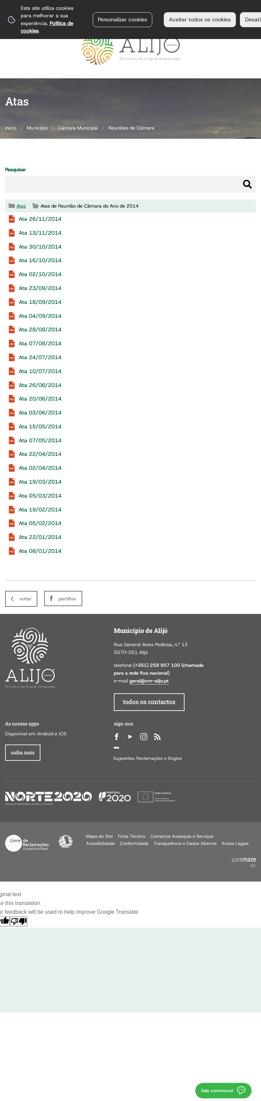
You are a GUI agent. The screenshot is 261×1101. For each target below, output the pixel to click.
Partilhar (67, 598)
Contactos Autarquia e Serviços (181, 836)
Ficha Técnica (131, 836)
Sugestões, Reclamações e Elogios (147, 758)
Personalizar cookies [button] (122, 19)
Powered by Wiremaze (244, 863)
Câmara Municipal (78, 128)
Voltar (25, 598)
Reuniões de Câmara (131, 128)
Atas (21, 206)
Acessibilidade (65, 841)
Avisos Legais (235, 843)
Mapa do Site (99, 836)
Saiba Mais (23, 752)
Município (37, 128)
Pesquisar (15, 169)
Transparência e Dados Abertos (185, 843)
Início (10, 128)
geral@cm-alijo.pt (149, 680)
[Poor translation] (19, 921)
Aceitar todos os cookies (200, 19)
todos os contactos (149, 702)
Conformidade (134, 843)
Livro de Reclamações (27, 843)
